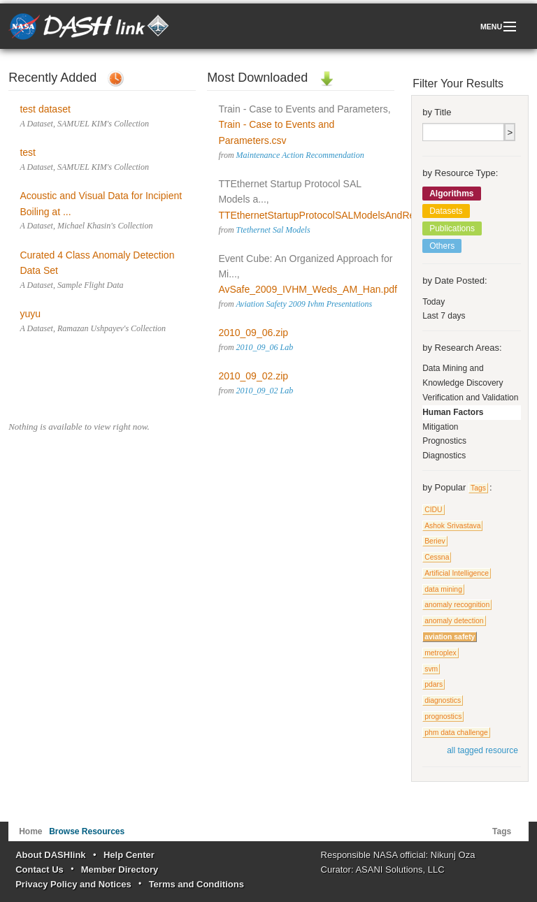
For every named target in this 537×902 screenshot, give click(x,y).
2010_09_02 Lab (265, 390)
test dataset (45, 109)
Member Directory (120, 869)
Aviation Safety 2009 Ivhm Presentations (304, 304)
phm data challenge (456, 732)
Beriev (434, 541)
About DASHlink (50, 855)
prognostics (442, 716)
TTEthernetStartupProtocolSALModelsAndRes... (323, 215)
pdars (433, 684)
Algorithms (451, 193)
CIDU (433, 510)
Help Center (129, 855)
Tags (478, 488)
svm (431, 669)
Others (441, 246)
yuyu (30, 313)
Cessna (436, 557)
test (28, 152)
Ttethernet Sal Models (273, 230)
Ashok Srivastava (452, 526)
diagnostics (442, 700)
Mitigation (440, 427)
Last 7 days (443, 316)
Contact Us (39, 869)
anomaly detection (453, 621)
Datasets (445, 211)
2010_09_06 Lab (265, 347)
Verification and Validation (470, 397)
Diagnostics (444, 455)
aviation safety (449, 637)
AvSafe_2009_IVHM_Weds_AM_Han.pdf (307, 289)
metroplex (440, 653)
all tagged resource (482, 750)
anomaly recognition (456, 605)
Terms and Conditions (196, 884)
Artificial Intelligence (456, 573)
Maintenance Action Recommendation (300, 155)
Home (30, 831)
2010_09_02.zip (253, 375)
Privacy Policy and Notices (73, 884)
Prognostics (444, 441)
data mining (443, 589)
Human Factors (452, 412)
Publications (452, 228)
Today (433, 302)
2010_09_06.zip (253, 332)
